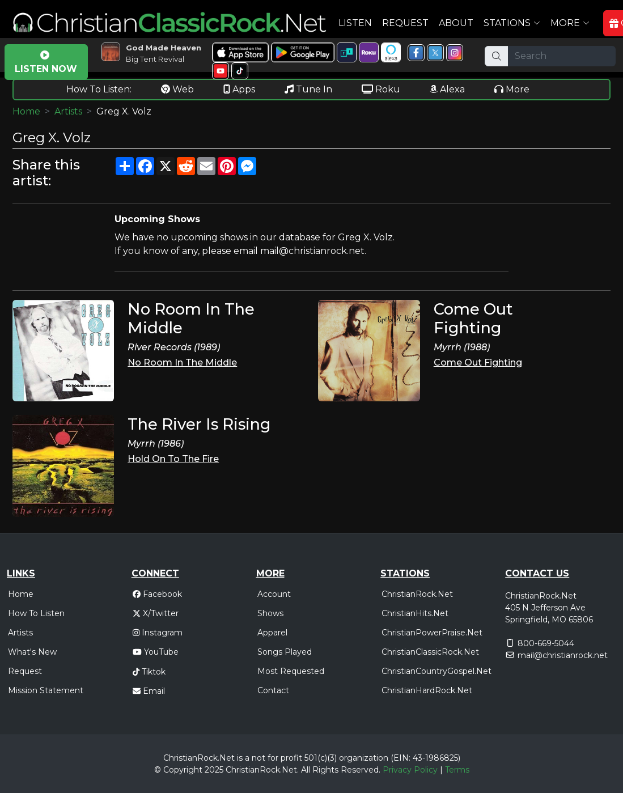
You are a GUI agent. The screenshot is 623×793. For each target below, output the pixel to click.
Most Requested (290, 671)
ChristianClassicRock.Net (430, 652)
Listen (355, 23)
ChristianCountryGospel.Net (436, 671)
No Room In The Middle (182, 362)
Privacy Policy (410, 770)
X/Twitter (156, 613)
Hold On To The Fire (173, 458)
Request (405, 23)
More (511, 89)
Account (274, 594)
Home (26, 111)
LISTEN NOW (46, 62)
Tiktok (149, 672)
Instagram (158, 633)
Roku (381, 89)
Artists (68, 111)
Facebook (157, 594)
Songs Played (284, 652)
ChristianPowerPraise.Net (432, 633)
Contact (273, 690)
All (305, 770)
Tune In (308, 89)
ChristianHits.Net (415, 613)
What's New (32, 652)
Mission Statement (45, 690)
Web (177, 89)
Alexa (447, 89)
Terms (457, 770)
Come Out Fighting (478, 362)
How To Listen (36, 613)
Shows (270, 613)
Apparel (272, 633)
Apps (239, 89)
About (456, 23)
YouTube (156, 652)
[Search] (562, 56)
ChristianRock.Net (417, 594)
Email (149, 691)
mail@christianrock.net (563, 655)
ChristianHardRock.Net (427, 690)
